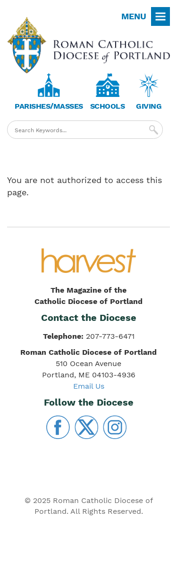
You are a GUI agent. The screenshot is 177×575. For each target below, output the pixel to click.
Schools (107, 106)
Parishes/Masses (49, 106)
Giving (149, 106)
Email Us (88, 386)
